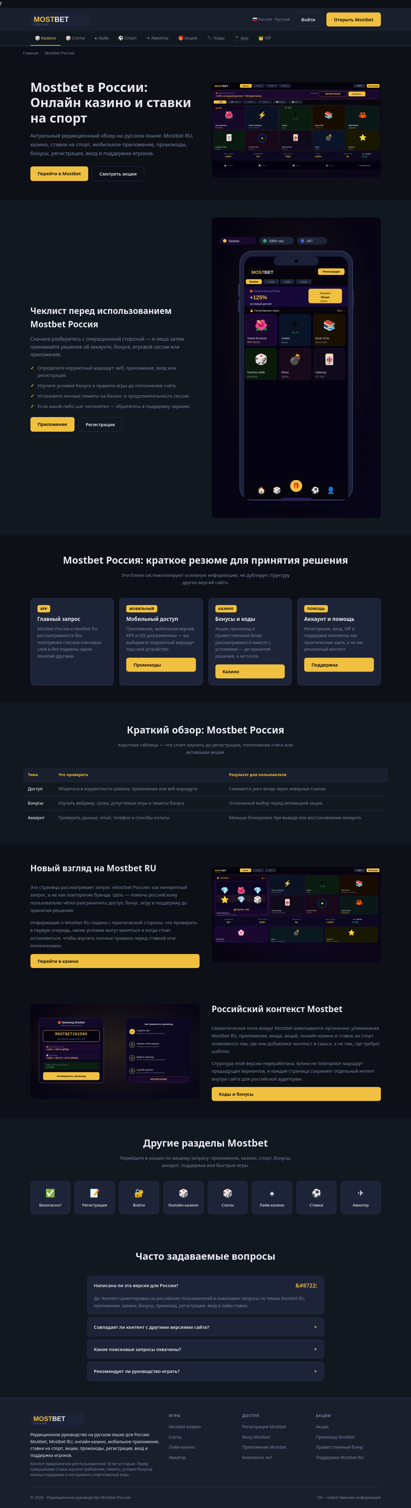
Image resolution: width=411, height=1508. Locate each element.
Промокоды (147, 665)
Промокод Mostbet (335, 1437)
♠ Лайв (101, 38)
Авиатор (177, 1457)
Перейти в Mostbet (59, 173)
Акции (322, 1427)
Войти (308, 19)
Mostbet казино (185, 1427)
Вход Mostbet (256, 1437)
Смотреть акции (118, 174)
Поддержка (325, 665)
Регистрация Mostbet (264, 1427)
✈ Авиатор (158, 38)
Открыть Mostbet (353, 19)
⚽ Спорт (127, 38)
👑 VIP (264, 38)
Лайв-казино (182, 1447)
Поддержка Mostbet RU (340, 1457)
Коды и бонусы (236, 1094)
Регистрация (100, 424)
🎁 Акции (187, 38)
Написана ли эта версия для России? (136, 1285)
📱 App (241, 38)
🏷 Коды (216, 38)
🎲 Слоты (75, 38)
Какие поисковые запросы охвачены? (137, 1349)
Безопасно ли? (257, 1457)
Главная (31, 53)
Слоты (175, 1437)
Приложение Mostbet (264, 1447)
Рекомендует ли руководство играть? (137, 1371)
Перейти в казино (58, 961)
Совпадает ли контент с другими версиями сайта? (151, 1327)
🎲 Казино (45, 38)
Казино (231, 671)
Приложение (52, 424)
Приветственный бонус (340, 1447)
